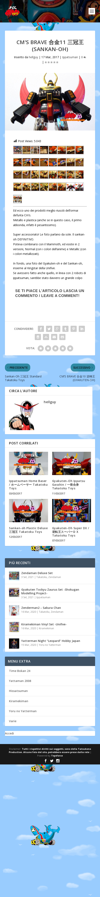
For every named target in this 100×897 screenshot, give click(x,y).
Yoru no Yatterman (50, 645)
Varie (12, 721)
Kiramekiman (46, 628)
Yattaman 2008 (20, 681)
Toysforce (57, 755)
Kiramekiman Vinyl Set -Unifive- (44, 624)
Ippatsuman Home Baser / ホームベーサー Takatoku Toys (28, 484)
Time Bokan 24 (19, 671)
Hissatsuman (18, 691)
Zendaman (54, 577)
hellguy (33, 57)
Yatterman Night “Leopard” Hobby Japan (50, 641)
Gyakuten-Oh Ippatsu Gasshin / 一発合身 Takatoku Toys (68, 484)
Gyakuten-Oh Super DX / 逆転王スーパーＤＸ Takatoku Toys (70, 531)
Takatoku (41, 577)
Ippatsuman (70, 57)
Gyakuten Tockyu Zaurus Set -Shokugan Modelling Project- (50, 591)
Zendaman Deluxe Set (37, 573)
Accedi (9, 733)
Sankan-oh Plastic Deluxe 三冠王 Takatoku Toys (28, 530)
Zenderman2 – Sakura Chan (41, 608)
